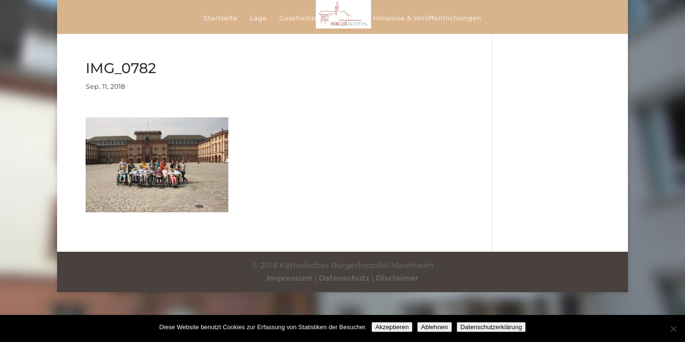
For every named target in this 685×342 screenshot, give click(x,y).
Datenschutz (344, 278)
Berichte (346, 18)
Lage (258, 18)
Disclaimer (397, 278)
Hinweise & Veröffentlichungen (427, 18)
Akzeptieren (392, 327)
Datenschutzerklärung (491, 327)
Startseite (220, 18)
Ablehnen (434, 327)
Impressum (290, 278)
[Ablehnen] (673, 328)
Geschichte (298, 18)
